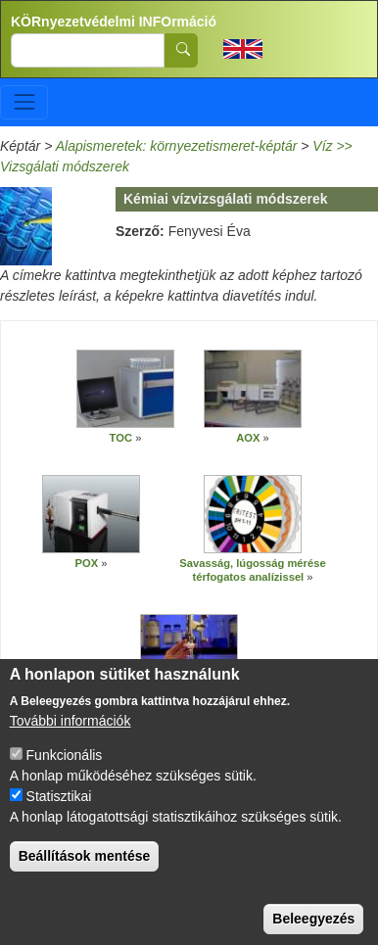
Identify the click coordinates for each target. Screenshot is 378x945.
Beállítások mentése (85, 877)
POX (87, 563)
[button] (125, 389)
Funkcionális (64, 776)
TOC (121, 438)
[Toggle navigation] (24, 102)
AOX (249, 438)
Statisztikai (59, 818)
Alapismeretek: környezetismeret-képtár (177, 146)
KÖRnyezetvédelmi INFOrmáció (113, 21)
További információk (70, 742)
